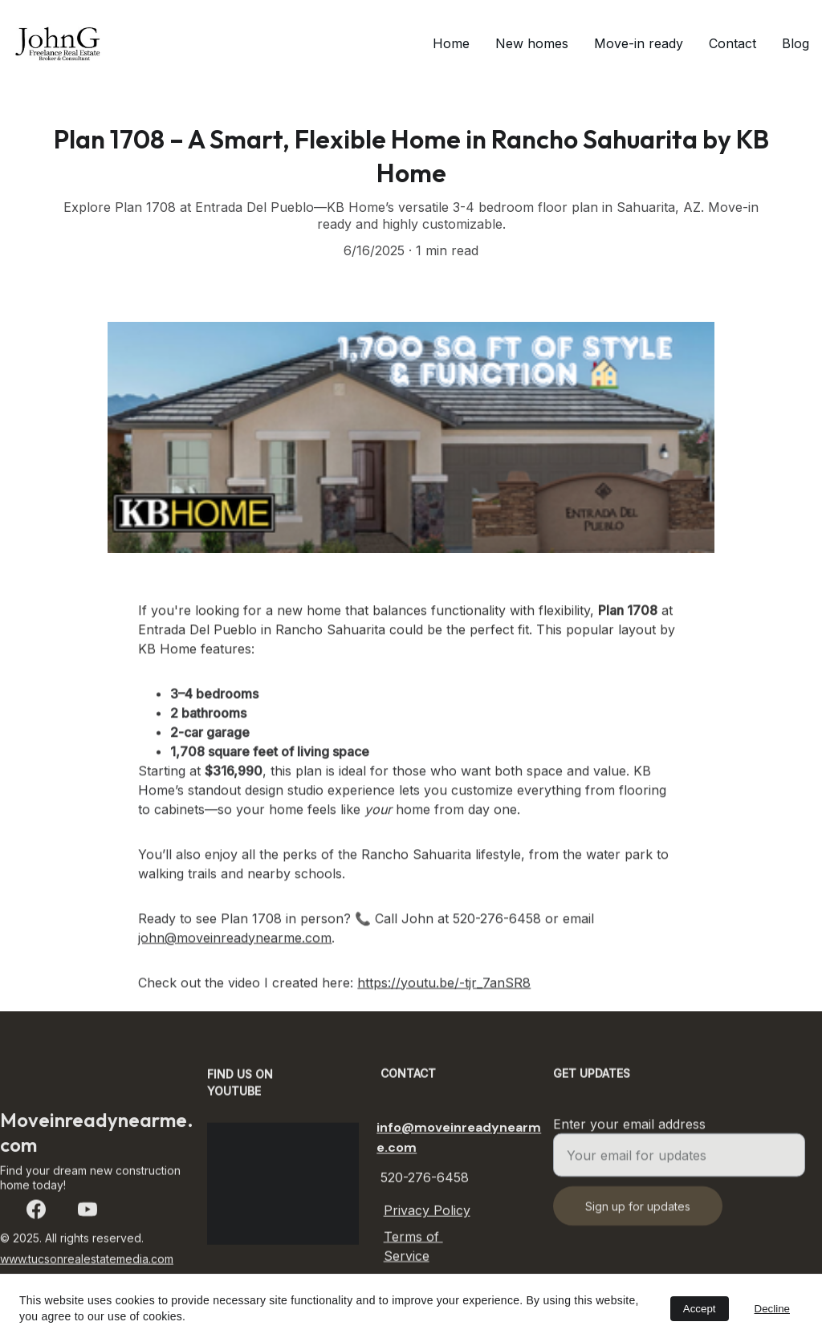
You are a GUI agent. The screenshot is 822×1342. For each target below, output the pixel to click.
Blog (795, 43)
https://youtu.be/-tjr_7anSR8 (444, 1010)
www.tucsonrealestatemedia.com (86, 1261)
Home (451, 43)
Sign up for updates (637, 1215)
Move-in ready (638, 43)
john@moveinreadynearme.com (235, 965)
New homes (531, 43)
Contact (732, 43)
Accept (699, 1309)
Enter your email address (629, 1132)
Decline (772, 1309)
